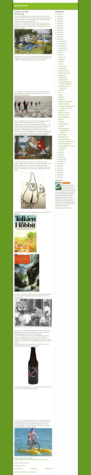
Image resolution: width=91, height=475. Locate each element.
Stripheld (61, 119)
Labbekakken (62, 68)
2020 (58, 28)
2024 (58, 19)
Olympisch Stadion (63, 104)
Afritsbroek (61, 59)
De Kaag (26, 459)
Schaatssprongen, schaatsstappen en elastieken (64, 130)
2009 (58, 175)
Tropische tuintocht (64, 139)
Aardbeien (61, 126)
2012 (58, 168)
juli (60, 52)
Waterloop (61, 99)
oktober (61, 46)
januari (61, 161)
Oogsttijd (61, 61)
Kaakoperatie (62, 75)
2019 (58, 30)
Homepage (34, 468)
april (60, 154)
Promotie (61, 150)
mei (60, 152)
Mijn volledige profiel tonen (63, 208)
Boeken (21, 459)
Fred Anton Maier (63, 124)
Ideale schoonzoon (63, 117)
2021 (58, 25)
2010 (58, 172)
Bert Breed (21, 5)
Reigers (60, 95)
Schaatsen (45, 459)
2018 (58, 32)
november (62, 43)
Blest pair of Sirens (63, 112)
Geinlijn (60, 64)
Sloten (40, 128)
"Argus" (43, 60)
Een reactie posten (19, 465)
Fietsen (31, 459)
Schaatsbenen (62, 77)
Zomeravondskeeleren (64, 143)
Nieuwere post (18, 468)
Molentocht (37, 459)
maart (60, 157)
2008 (58, 177)
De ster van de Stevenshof (66, 141)
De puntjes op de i (63, 137)
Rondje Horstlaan (63, 70)
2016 (58, 37)
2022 (58, 23)
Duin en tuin (61, 57)
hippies (34, 295)
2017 (58, 34)
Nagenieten (61, 110)
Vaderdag (61, 90)
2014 (58, 163)
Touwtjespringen (63, 79)
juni (60, 55)
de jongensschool (46, 163)
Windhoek (61, 121)
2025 (58, 16)
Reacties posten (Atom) (29, 472)
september (62, 48)
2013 (58, 166)
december (62, 41)
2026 (58, 14)
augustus (61, 50)
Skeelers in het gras (64, 73)
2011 (58, 170)
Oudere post (48, 468)
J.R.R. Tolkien (39, 294)
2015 (58, 39)
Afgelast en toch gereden (65, 101)
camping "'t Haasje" (26, 26)
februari (61, 159)
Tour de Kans (62, 66)
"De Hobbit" (22, 168)
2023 (58, 21)
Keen (59, 92)
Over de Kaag (62, 134)
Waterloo (60, 97)
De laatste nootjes (63, 115)
